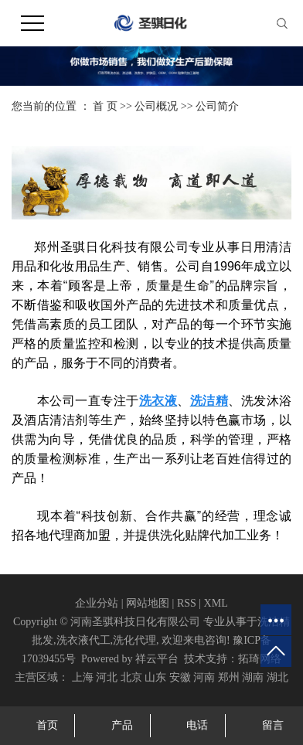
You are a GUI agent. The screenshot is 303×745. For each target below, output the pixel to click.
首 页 (105, 106)
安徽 (180, 677)
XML (216, 603)
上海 (83, 677)
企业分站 (96, 603)
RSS (186, 603)
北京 (131, 677)
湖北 (277, 677)
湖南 (253, 677)
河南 (204, 677)
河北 (106, 677)
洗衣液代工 (83, 640)
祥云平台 (157, 659)
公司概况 (156, 106)
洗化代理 (134, 640)
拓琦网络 (259, 659)
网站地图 (147, 603)
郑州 (229, 677)
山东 (155, 677)
